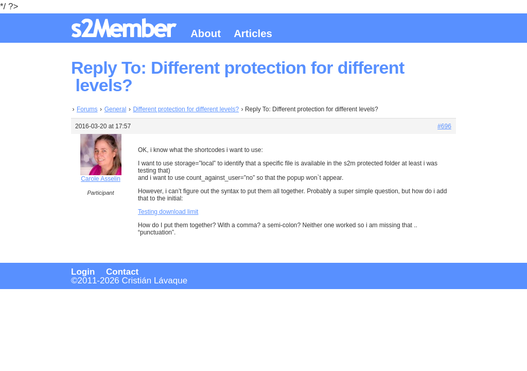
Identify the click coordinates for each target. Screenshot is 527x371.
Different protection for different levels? (186, 109)
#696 (444, 126)
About (205, 33)
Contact (122, 272)
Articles (253, 33)
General (115, 109)
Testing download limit (168, 211)
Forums (87, 109)
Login (83, 272)
